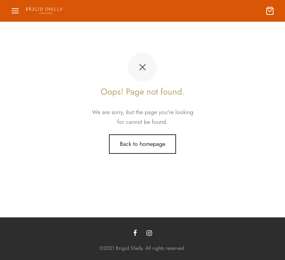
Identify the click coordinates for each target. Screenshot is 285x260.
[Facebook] (135, 233)
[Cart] (270, 10)
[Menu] (15, 10)
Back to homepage (142, 144)
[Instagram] (149, 233)
